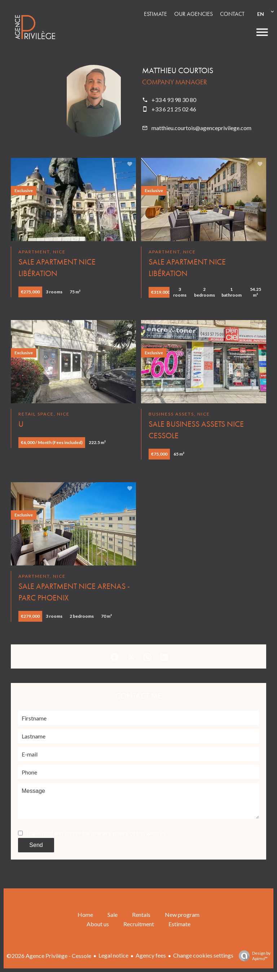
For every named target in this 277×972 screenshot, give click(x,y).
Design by (253, 955)
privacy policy (110, 833)
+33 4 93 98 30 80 (173, 99)
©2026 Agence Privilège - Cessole (48, 955)
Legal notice (113, 955)
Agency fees (151, 955)
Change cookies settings (203, 955)
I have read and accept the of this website (96, 833)
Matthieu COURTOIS (177, 70)
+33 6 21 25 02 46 (173, 109)
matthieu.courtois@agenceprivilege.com (201, 127)
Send (36, 845)
